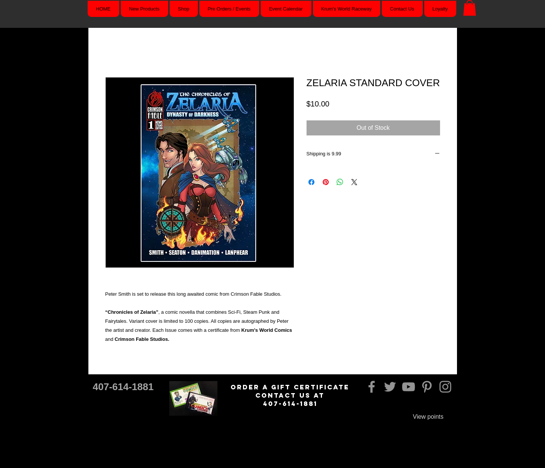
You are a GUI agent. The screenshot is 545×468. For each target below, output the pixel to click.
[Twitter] (390, 387)
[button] (469, 8)
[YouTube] (408, 387)
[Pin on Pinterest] (325, 182)
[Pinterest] (427, 387)
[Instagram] (445, 387)
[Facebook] (372, 387)
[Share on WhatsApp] (340, 182)
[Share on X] (354, 182)
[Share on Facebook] (311, 182)
